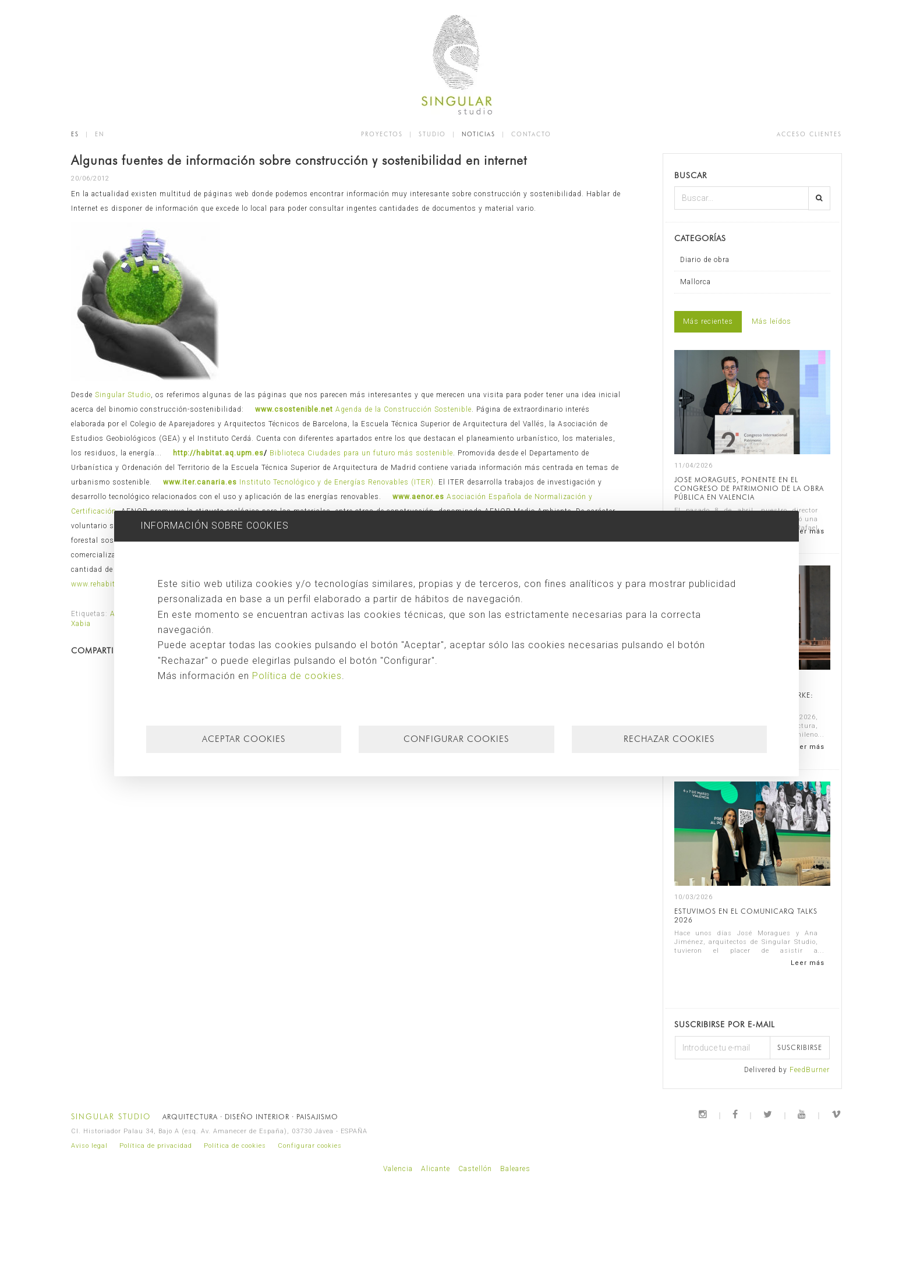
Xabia (81, 624)
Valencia (398, 1169)
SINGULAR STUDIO (111, 1116)
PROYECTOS (382, 133)
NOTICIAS (479, 133)
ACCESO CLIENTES (809, 133)
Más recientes (708, 321)
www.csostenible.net (294, 409)
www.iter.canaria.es (200, 482)
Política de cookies (235, 1146)
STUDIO (432, 133)
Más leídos (771, 321)
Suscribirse (799, 1047)
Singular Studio (123, 395)
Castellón (475, 1169)
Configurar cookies (310, 1146)
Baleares (515, 1169)
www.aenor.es (418, 497)
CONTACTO (531, 133)
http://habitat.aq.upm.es (218, 453)
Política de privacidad (155, 1146)
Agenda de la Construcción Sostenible (403, 409)
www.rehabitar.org (103, 584)
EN (99, 133)
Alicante (435, 1169)
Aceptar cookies (243, 739)
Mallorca (695, 282)
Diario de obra (705, 260)
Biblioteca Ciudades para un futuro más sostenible (361, 453)
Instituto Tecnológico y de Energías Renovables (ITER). (338, 482)
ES (75, 133)
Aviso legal (89, 1146)
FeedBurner (810, 1070)
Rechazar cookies (669, 739)
